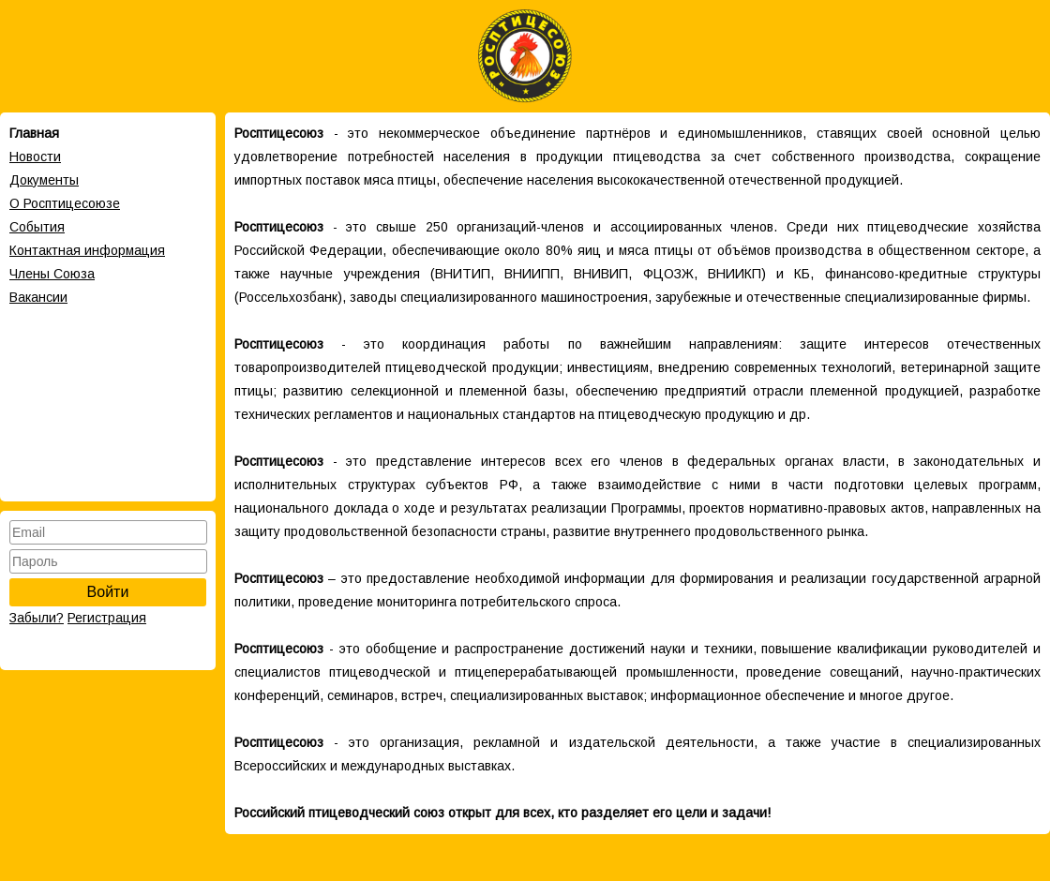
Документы (44, 179)
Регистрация (107, 617)
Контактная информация (87, 250)
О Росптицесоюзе (64, 203)
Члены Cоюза (52, 273)
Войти (108, 592)
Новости (35, 156)
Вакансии (38, 297)
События (37, 226)
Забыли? (36, 617)
